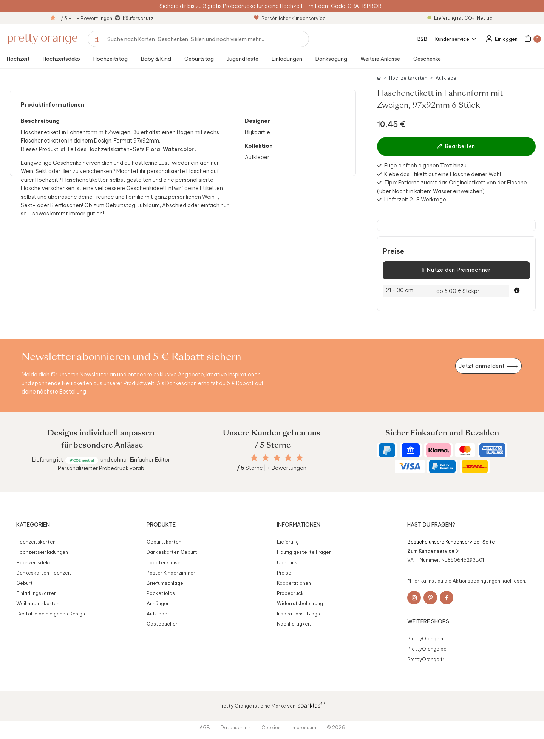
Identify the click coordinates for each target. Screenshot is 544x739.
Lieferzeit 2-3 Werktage (415, 199)
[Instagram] (414, 597)
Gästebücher (162, 624)
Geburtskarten (164, 542)
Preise (393, 251)
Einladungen (287, 59)
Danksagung (331, 59)
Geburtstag (199, 59)
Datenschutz (236, 727)
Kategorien (33, 524)
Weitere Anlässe (380, 59)
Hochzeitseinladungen (42, 552)
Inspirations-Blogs (298, 613)
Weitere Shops (428, 621)
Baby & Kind (156, 59)
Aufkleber (447, 78)
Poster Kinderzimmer (171, 573)
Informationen (298, 524)
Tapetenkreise (164, 562)
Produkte (161, 524)
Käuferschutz (138, 18)
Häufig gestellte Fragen (304, 552)
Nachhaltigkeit (294, 624)
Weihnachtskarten (37, 603)
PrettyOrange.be (427, 649)
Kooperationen (294, 583)
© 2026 (336, 727)
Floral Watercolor (170, 149)
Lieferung (288, 542)
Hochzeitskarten (408, 78)
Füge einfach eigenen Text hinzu (425, 165)
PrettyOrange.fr (425, 659)
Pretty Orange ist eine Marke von (272, 705)
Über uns (287, 562)
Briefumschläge (165, 583)
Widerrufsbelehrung (300, 603)
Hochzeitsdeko (61, 59)
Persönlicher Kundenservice (290, 18)
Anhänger (158, 603)
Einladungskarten (36, 593)
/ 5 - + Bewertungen (86, 18)
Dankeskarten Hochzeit (43, 573)
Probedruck (290, 593)
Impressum (303, 727)
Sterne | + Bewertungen (271, 468)
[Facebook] (446, 597)
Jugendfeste (242, 59)
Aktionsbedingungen (476, 581)
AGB (204, 727)
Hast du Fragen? (431, 524)
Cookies (271, 727)
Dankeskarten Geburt (172, 552)
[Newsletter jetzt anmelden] (488, 366)
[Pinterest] (430, 597)
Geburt (24, 583)
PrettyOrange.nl (425, 638)
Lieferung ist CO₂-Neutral (460, 18)
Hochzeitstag (110, 59)
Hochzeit (18, 59)
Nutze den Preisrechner (456, 270)
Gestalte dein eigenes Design (50, 613)
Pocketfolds (161, 593)
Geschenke (427, 59)
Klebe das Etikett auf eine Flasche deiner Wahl (442, 174)
